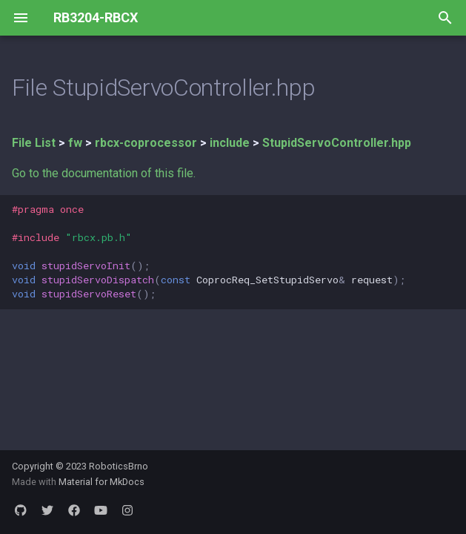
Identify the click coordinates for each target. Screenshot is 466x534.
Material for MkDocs (101, 481)
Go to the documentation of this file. (104, 173)
